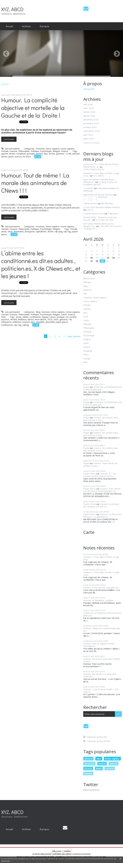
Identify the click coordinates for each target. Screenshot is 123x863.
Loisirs (86, 320)
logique (45, 317)
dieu (98, 758)
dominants (19, 231)
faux (46, 153)
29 (102, 261)
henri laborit (40, 319)
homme (88, 773)
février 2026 (89, 112)
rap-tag (67, 231)
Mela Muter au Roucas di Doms (98, 194)
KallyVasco (113, 213)
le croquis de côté (104, 219)
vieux (10, 231)
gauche (4, 153)
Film (85, 293)
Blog (38, 312)
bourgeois (30, 231)
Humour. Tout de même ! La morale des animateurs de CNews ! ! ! (35, 182)
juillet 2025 (88, 138)
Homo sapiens (67, 148)
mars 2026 (88, 108)
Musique (87, 324)
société (72, 317)
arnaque (60, 317)
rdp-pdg (58, 231)
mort (98, 768)
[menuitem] (9, 26)
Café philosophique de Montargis (101, 189)
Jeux (85, 312)
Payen (86, 387)
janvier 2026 (89, 116)
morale (74, 229)
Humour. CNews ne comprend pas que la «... (101, 629)
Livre (85, 316)
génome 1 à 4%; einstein (68, 153)
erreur (52, 153)
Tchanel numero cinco (93, 213)
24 (113, 257)
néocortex (89, 763)
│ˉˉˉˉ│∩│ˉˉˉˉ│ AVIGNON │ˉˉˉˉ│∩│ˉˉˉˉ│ (95, 198)
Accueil (9, 26)
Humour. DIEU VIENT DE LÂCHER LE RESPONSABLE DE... (101, 490)
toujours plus (28, 322)
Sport (86, 354)
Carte (88, 532)
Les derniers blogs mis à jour (41, 854)
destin (4, 156)
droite (12, 153)
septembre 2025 (91, 131)
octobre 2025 (89, 127)
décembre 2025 (91, 119)
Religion (56, 151)
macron (18, 156)
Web (3, 317)
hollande (110, 768)
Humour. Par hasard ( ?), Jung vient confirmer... (99, 675)
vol (67, 317)
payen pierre (62, 322)
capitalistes (41, 231)
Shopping (87, 350)
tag (19, 324)
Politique (35, 151)
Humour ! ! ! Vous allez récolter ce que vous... (101, 558)
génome (63, 319)
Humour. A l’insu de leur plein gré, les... (101, 587)
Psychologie (46, 151)
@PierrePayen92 (91, 789)
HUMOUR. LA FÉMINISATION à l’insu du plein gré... (102, 388)
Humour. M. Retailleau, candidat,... (99, 600)
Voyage (87, 358)
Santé (64, 314)
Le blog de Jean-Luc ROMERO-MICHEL (100, 183)
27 (92, 261)
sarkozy (113, 763)
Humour (13, 151)
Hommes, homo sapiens (47, 148)
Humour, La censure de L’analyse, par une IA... (101, 505)
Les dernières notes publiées (62, 854)
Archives (26, 26)
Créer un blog (56, 851)
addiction (16, 322)
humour (88, 768)
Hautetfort (67, 851)
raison (53, 317)
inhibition (22, 319)
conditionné (35, 317)
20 (91, 257)
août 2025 (88, 135)
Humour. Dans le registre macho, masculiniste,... (99, 644)
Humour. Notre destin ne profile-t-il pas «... (100, 464)
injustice (5, 319)
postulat (31, 153)
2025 (49, 319)
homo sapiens (112, 758)
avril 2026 (88, 104)
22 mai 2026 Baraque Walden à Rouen (101, 207)
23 (108, 257)
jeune (11, 156)
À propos (44, 26)
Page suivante (74, 336)
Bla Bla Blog (107, 203)
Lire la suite (9, 139)
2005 (55, 319)
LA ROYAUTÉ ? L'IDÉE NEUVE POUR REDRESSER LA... (100, 165)
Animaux (87, 282)
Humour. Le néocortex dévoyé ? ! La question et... (102, 515)
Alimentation (89, 278)
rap (15, 324)
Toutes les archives (91, 143)
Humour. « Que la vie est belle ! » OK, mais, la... (101, 690)
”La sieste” (88, 188)
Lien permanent (10, 148)
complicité (21, 153)
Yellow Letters (90, 203)
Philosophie (23, 151)
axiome (39, 153)
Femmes (87, 290)
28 (97, 261)
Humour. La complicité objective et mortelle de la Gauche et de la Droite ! (33, 107)
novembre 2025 (91, 123)
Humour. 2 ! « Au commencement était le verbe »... (99, 474)
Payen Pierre (89, 473)
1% (70, 319)
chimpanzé (6, 322)
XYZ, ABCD (12, 9)
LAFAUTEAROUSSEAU (93, 169)
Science (64, 151)
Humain (4, 151)
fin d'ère (27, 156)
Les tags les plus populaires (82, 854)
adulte (25, 317)
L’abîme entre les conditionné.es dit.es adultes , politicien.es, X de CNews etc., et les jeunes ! (40, 264)
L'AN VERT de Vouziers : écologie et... (102, 227)
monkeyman (7, 324)
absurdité (50, 322)
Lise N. (90, 209)
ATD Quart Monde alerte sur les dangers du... (98, 225)
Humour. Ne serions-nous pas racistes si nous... (100, 418)
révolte (13, 319)
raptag (25, 324)
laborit (31, 319)
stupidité (40, 322)
